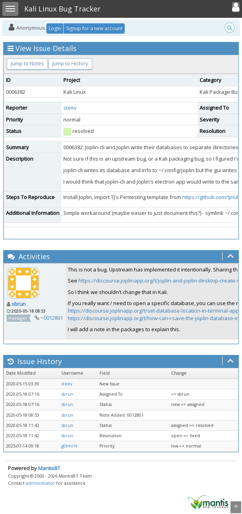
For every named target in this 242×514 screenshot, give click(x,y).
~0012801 (51, 317)
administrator (40, 483)
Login (55, 28)
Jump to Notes (27, 63)
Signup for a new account (94, 28)
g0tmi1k (69, 446)
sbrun (18, 303)
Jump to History (70, 63)
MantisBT (49, 468)
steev (70, 107)
